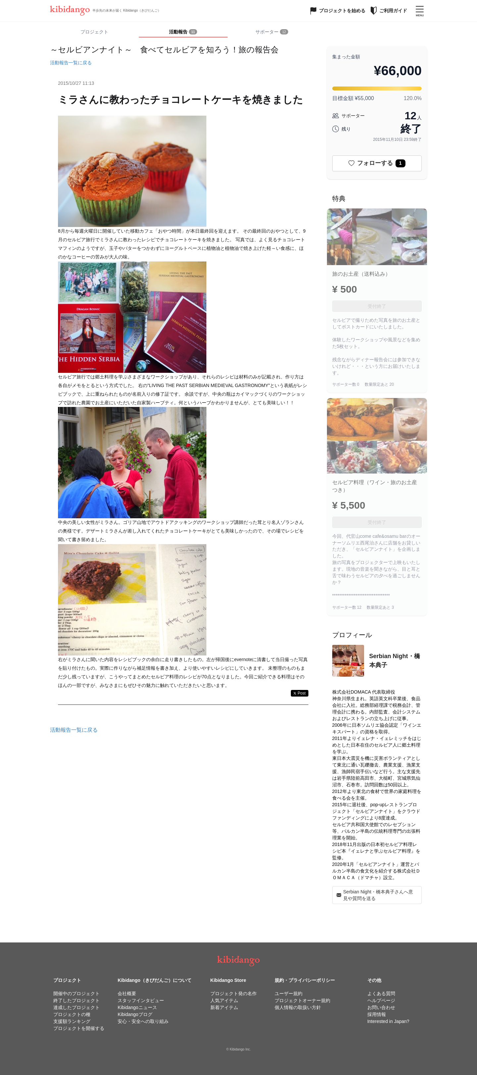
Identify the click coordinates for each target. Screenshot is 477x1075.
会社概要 (127, 993)
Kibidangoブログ (135, 1014)
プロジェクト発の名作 (233, 993)
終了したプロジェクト (76, 1000)
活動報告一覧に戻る (71, 62)
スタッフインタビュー (141, 1000)
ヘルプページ (381, 1000)
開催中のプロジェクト (76, 993)
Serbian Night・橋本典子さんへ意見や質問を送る (375, 895)
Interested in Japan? (388, 1021)
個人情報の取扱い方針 (298, 1007)
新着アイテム (224, 1007)
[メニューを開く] (419, 11)
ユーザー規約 (288, 993)
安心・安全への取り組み (143, 1021)
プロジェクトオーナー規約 (302, 1000)
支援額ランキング (71, 1021)
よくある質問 (381, 993)
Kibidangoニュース (137, 1007)
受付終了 (377, 306)
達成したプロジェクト (76, 1007)
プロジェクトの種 (71, 1014)
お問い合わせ (381, 1007)
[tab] (183, 32)
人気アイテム (224, 1000)
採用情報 (376, 1014)
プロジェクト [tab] (94, 31)
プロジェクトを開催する (78, 1028)
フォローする (376, 163)
